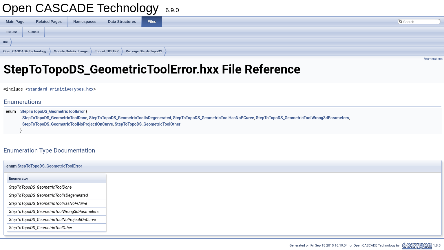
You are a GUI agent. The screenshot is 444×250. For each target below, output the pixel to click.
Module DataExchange (71, 51)
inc (5, 42)
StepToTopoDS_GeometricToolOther (147, 124)
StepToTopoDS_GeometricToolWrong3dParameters (302, 117)
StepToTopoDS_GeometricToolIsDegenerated (130, 117)
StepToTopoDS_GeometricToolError (52, 111)
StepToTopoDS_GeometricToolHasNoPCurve (213, 117)
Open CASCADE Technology (25, 51)
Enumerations (433, 59)
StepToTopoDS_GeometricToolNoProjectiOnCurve (67, 124)
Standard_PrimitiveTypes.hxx (61, 89)
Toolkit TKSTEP (107, 51)
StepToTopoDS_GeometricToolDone (54, 117)
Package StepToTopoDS (144, 51)
